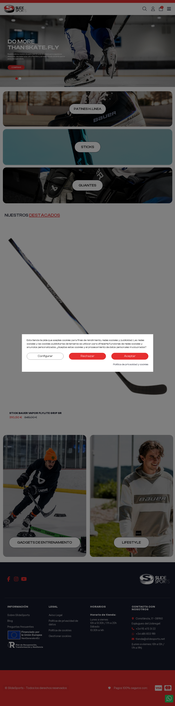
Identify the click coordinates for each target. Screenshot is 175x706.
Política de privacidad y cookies (130, 364)
